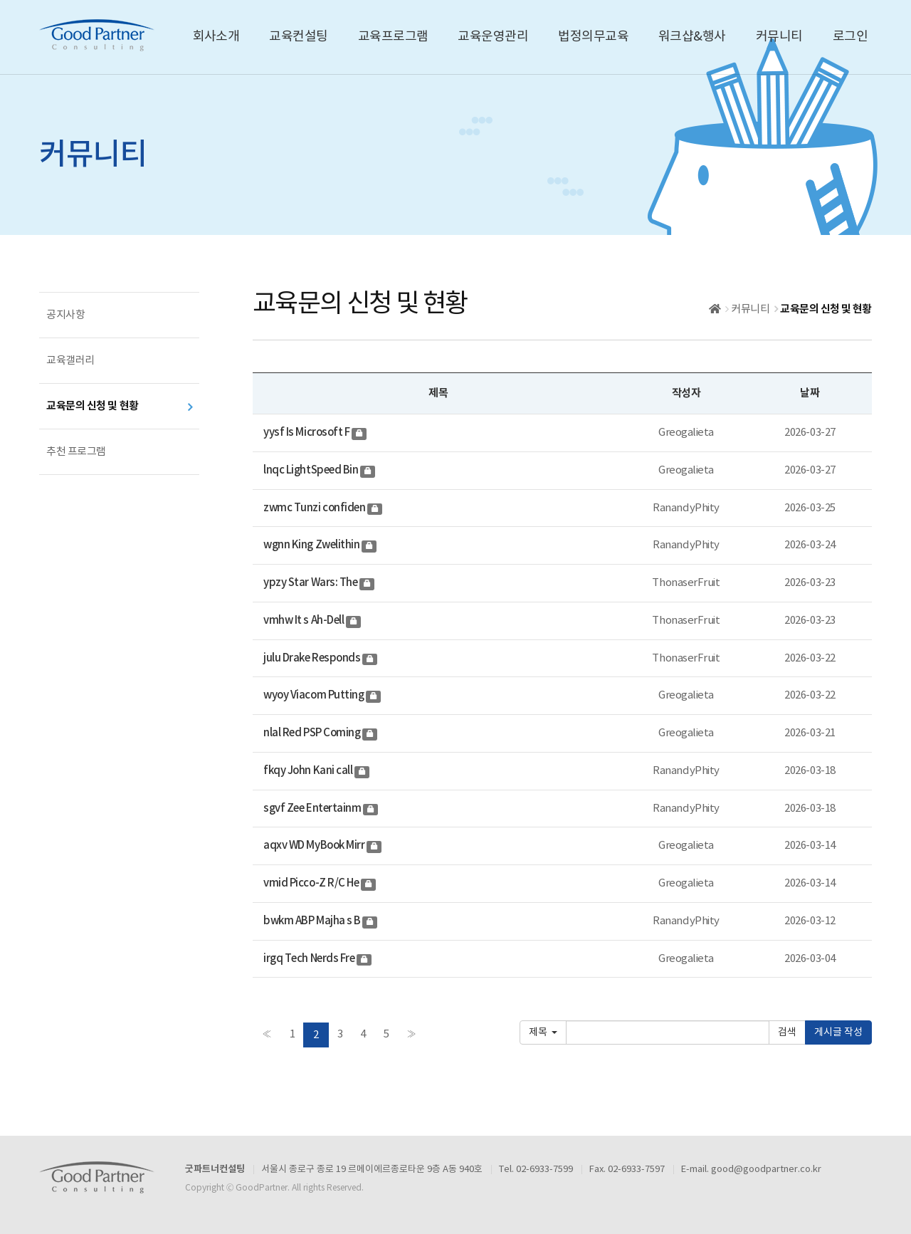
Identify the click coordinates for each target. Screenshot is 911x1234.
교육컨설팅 (298, 36)
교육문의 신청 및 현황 (92, 405)
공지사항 (65, 315)
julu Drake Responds (312, 658)
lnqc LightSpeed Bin (311, 470)
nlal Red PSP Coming (312, 733)
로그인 (850, 36)
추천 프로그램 (76, 452)
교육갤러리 (70, 361)
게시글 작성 (838, 1032)
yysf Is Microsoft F (307, 433)
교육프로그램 (393, 36)
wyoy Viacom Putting (314, 695)
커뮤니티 (779, 36)
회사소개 (216, 36)
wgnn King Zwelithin (312, 545)
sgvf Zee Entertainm (313, 808)
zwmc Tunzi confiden (315, 508)
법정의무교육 (593, 36)
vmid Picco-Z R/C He (312, 883)
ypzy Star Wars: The (311, 583)
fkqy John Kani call (308, 771)
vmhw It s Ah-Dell (304, 621)
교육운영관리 (493, 36)
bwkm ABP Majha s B (312, 921)
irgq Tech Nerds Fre (310, 959)
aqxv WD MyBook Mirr (315, 846)
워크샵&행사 (692, 36)
